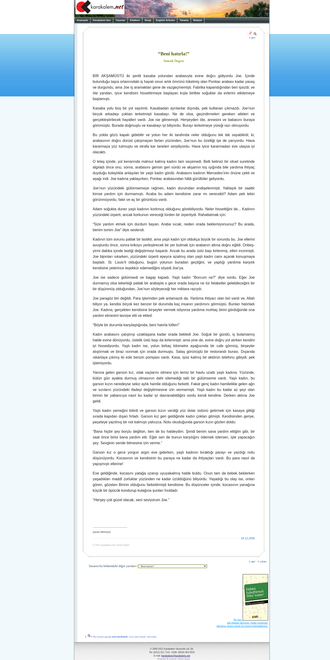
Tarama (184, 20)
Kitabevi (135, 20)
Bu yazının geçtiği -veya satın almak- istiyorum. (122, 636)
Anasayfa (82, 20)
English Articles (165, 20)
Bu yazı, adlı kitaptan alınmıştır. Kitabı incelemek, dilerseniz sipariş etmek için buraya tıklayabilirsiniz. (242, 622)
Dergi (148, 20)
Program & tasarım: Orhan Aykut (173, 658)
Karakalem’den (102, 20)
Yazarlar (120, 20)
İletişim (197, 20)
